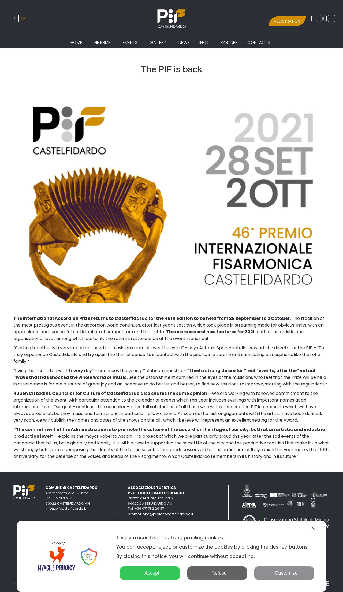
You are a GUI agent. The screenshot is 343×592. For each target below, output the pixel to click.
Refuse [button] (217, 573)
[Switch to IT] (14, 18)
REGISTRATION (287, 21)
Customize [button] (284, 573)
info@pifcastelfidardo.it (66, 508)
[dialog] (171, 556)
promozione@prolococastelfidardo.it (160, 513)
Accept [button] (149, 573)
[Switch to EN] (23, 18)
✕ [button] (313, 528)
